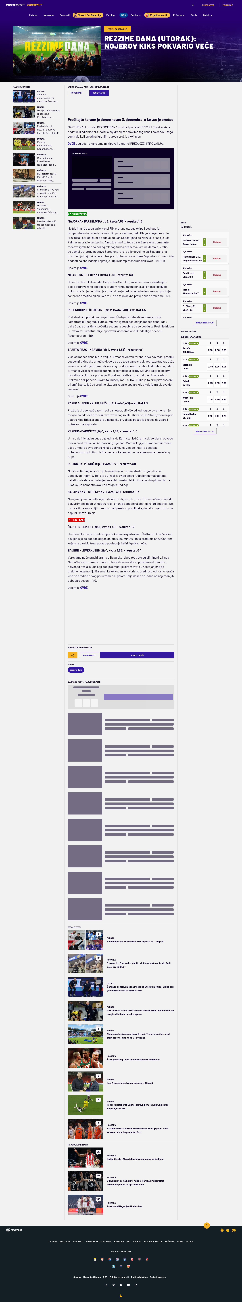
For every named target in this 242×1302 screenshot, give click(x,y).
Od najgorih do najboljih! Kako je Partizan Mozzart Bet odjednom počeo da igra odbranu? (135, 1182)
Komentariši (99, 93)
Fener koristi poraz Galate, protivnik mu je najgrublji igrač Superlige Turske (138, 1106)
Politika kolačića (139, 1277)
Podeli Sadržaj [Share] (118, 29)
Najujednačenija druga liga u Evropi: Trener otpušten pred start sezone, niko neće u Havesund (138, 1035)
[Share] (72, 655)
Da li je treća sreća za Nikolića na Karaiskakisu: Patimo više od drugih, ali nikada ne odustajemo (48, 114)
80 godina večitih (153, 1241)
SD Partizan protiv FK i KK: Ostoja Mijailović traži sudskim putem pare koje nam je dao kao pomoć (48, 177)
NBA (129, 1241)
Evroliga (119, 1241)
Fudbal (40, 107)
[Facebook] (121, 1284)
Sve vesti (78, 1241)
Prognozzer (208, 5)
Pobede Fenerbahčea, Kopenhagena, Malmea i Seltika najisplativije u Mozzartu (45, 145)
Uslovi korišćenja (92, 1277)
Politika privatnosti (119, 1277)
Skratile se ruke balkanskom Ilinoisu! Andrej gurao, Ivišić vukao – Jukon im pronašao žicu (137, 1130)
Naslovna (65, 1241)
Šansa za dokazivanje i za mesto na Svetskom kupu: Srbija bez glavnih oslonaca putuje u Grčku (47, 98)
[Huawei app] (234, 1230)
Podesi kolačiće (158, 1277)
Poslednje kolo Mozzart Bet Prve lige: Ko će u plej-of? (48, 129)
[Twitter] (113, 1284)
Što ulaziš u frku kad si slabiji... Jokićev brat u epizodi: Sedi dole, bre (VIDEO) (48, 193)
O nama (77, 1277)
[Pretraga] (192, 5)
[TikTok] (135, 1284)
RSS (105, 1277)
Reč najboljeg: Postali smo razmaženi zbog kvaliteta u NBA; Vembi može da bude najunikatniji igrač (48, 161)
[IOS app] (227, 1230)
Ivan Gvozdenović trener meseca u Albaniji (46, 224)
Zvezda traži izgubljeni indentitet (124, 1206)
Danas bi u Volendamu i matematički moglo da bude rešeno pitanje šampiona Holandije (47, 209)
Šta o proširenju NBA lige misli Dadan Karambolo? (133, 1059)
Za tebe (52, 1241)
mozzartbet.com (205, 322)
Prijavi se (228, 5)
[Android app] (222, 1230)
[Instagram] (106, 1284)
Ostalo (40, 91)
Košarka (41, 154)
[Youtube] (128, 1284)
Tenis (180, 1241)
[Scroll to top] (207, 1225)
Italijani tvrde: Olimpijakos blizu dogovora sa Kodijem (135, 1159)
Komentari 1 (77, 93)
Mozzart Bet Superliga (99, 1241)
